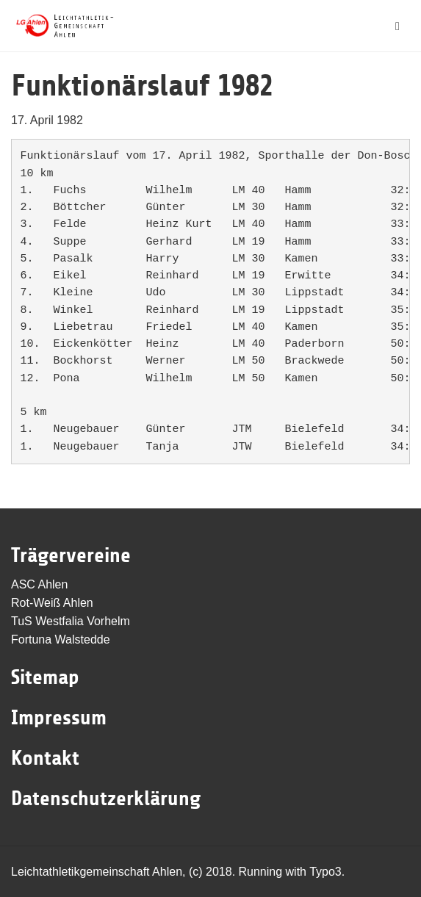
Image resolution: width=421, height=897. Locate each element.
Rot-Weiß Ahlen (52, 603)
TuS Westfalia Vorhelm (70, 621)
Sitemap (45, 677)
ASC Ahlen (39, 584)
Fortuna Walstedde (60, 639)
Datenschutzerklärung (106, 798)
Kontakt (45, 758)
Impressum (59, 718)
